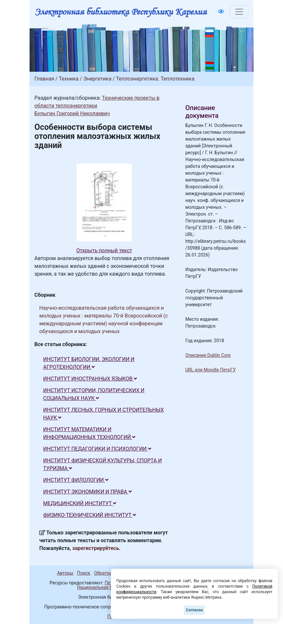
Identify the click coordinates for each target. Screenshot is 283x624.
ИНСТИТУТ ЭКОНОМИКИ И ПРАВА (87, 492)
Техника (69, 79)
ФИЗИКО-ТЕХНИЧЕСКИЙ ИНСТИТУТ (89, 515)
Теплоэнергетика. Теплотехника (155, 79)
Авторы (65, 573)
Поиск (83, 573)
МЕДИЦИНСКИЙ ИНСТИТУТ (79, 503)
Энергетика (97, 79)
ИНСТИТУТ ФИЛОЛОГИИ (75, 480)
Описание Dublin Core (208, 355)
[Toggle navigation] (239, 11)
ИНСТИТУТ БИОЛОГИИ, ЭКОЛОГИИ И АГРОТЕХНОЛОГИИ (88, 363)
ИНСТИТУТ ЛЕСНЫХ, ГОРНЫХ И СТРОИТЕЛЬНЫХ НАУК (103, 414)
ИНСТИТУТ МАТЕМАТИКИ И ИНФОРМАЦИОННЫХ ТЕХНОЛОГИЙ (89, 433)
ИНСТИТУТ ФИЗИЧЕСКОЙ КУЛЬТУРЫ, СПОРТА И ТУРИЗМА (102, 464)
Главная (44, 79)
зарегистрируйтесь (95, 548)
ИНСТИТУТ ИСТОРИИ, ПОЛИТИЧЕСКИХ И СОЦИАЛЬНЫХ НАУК (93, 394)
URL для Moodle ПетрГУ (210, 369)
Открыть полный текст (104, 250)
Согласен (194, 610)
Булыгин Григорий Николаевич (72, 113)
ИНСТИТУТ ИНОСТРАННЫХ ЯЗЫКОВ (90, 379)
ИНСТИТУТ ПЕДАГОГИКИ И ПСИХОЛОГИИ (97, 449)
